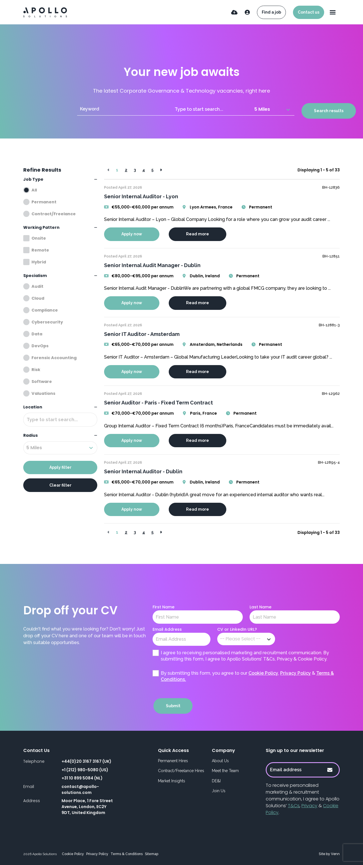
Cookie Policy (263, 673)
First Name (163, 607)
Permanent (43, 202)
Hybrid (38, 262)
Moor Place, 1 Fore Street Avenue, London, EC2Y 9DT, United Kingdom (87, 806)
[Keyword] (124, 109)
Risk (35, 369)
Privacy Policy (295, 673)
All (34, 190)
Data (36, 334)
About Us (220, 761)
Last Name (260, 607)
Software (41, 381)
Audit (37, 286)
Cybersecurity (47, 322)
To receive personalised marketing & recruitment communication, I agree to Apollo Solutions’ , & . (302, 799)
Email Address (167, 629)
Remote (40, 250)
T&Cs (293, 805)
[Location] (212, 109)
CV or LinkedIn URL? (237, 629)
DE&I (216, 781)
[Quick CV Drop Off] (234, 12)
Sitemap (151, 854)
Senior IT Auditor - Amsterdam (142, 334)
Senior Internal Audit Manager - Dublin (152, 265)
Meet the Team (225, 770)
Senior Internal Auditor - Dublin (143, 471)
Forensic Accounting (54, 358)
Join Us (218, 791)
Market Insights (171, 781)
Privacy (309, 805)
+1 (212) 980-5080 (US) (85, 770)
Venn (335, 853)
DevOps (39, 346)
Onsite (38, 238)
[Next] (161, 170)
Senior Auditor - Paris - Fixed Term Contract (158, 403)
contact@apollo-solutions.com (80, 789)
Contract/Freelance (53, 214)
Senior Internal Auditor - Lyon (141, 196)
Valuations (43, 393)
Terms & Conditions (127, 854)
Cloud (37, 298)
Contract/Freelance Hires (181, 770)
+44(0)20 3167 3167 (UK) (86, 761)
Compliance (44, 310)
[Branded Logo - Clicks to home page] (45, 12)
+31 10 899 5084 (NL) (82, 778)
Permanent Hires (173, 761)
